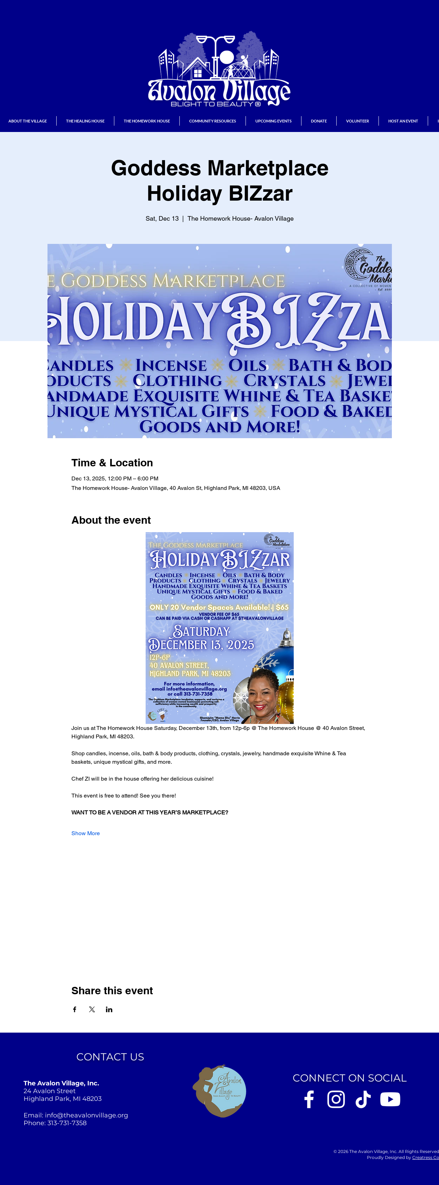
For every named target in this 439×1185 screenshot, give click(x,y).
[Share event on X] (92, 1009)
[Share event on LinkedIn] (109, 1009)
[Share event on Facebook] (74, 1009)
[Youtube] (390, 1099)
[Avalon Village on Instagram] (336, 1099)
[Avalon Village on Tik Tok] (363, 1099)
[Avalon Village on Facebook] (309, 1099)
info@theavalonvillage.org (86, 1115)
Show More (85, 833)
